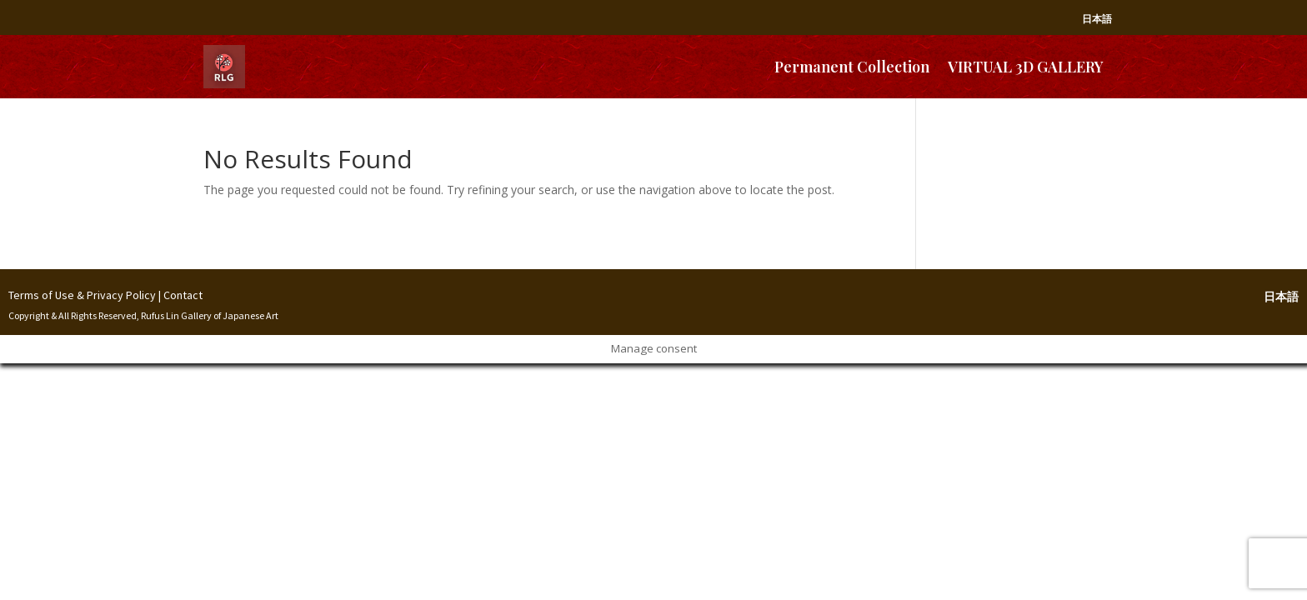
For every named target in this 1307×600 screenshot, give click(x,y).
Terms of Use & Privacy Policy (82, 295)
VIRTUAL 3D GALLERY (1026, 67)
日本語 (1097, 19)
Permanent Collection (851, 67)
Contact (183, 295)
